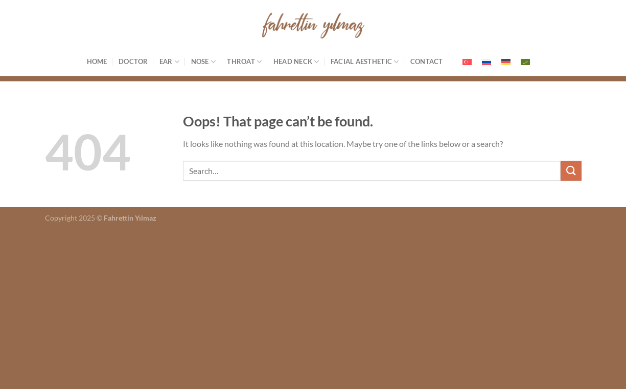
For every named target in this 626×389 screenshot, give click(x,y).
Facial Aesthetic (365, 62)
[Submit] (571, 171)
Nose (203, 62)
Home (97, 61)
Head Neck (296, 62)
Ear (169, 62)
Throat (244, 62)
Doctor (133, 61)
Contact (426, 61)
